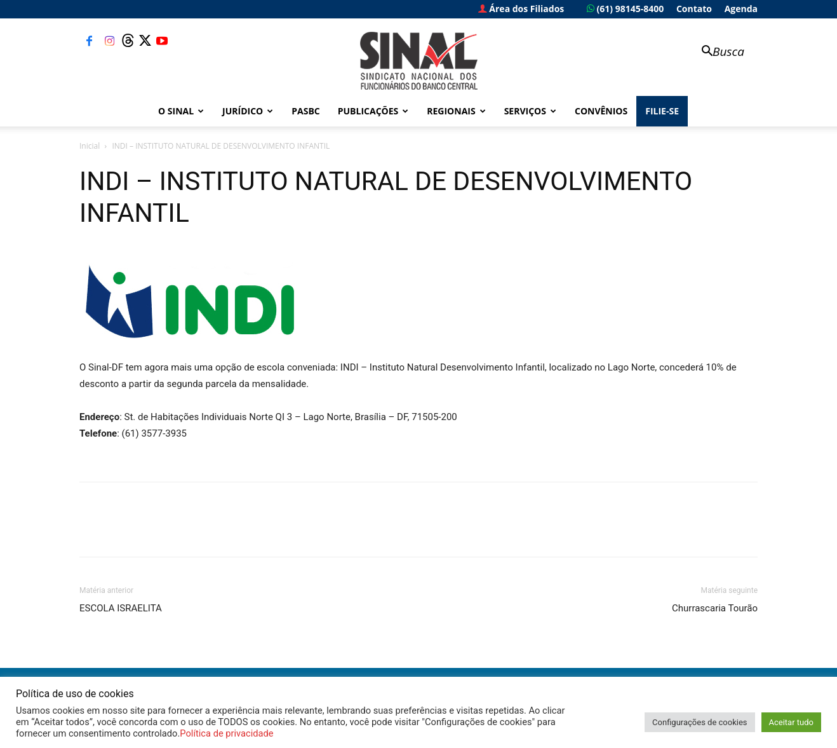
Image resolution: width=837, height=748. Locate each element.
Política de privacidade (226, 733)
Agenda (741, 9)
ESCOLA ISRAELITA (120, 608)
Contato (694, 9)
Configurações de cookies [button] (699, 722)
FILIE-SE (662, 111)
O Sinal (181, 111)
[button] (717, 52)
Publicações (373, 111)
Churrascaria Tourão (715, 608)
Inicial (89, 145)
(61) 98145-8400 (625, 9)
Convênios (601, 111)
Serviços (530, 111)
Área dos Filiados (521, 9)
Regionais (456, 111)
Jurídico (247, 111)
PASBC (305, 111)
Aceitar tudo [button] (791, 722)
